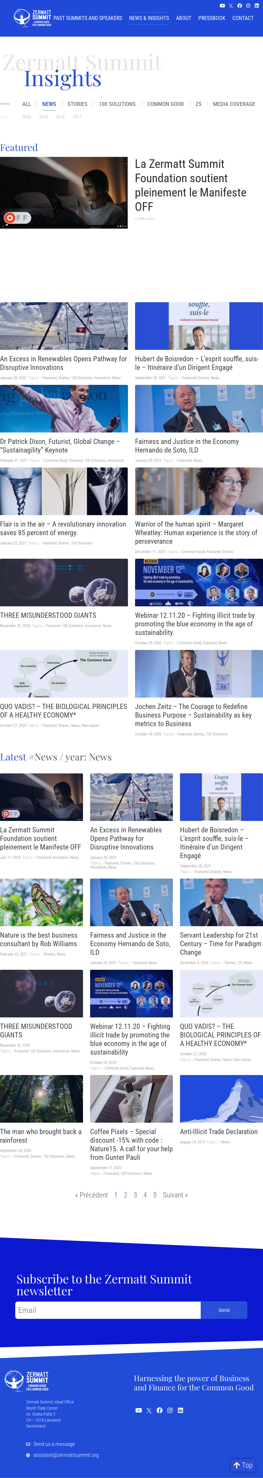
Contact (243, 18)
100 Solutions (118, 104)
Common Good (167, 104)
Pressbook (211, 18)
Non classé (90, 725)
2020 (26, 116)
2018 (60, 116)
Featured (50, 377)
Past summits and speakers (88, 18)
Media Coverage (237, 104)
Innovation (102, 377)
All (26, 104)
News (50, 104)
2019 (43, 116)
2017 (77, 116)
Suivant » (175, 1195)
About (183, 18)
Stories (78, 104)
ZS (201, 104)
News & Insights (149, 18)
